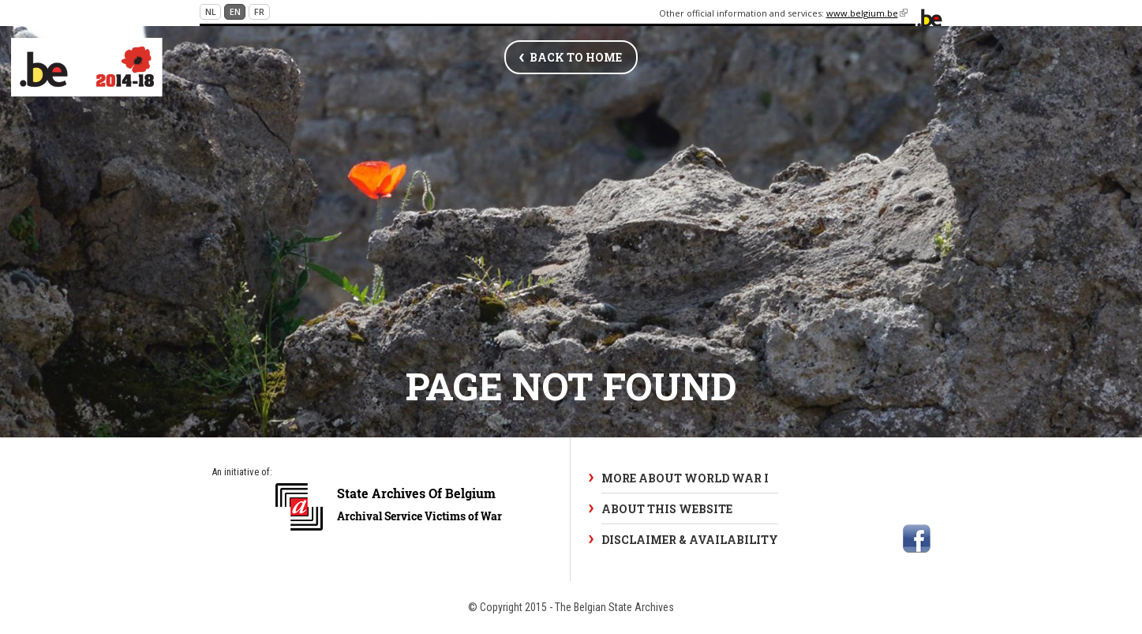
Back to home (576, 57)
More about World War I (685, 478)
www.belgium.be (867, 13)
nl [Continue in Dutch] (210, 11)
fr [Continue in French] (259, 11)
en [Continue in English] (235, 11)
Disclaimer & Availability (689, 539)
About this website (666, 508)
